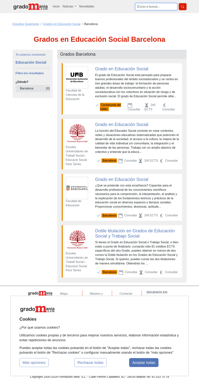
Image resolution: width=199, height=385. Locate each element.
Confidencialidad (130, 300)
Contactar (125, 293)
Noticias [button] (68, 6)
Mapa (64, 293)
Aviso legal (126, 307)
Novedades (86, 6)
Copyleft (124, 315)
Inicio (56, 6)
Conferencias (98, 312)
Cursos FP (97, 305)
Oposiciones (98, 330)
